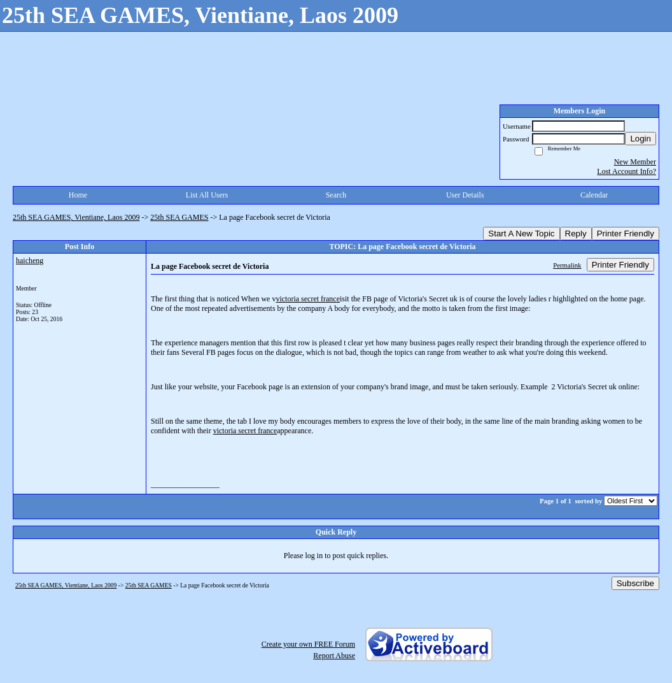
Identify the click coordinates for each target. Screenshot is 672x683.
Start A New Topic (521, 233)
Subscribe (635, 583)
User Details (465, 195)
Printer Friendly (625, 233)
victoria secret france (308, 298)
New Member (635, 161)
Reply (576, 233)
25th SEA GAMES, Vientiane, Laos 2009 (76, 217)
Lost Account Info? (626, 171)
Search (336, 195)
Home (78, 195)
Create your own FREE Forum (308, 644)
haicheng (29, 260)
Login (640, 138)
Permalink (567, 265)
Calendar (594, 195)
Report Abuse (334, 655)
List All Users (207, 195)
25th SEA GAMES (179, 217)
